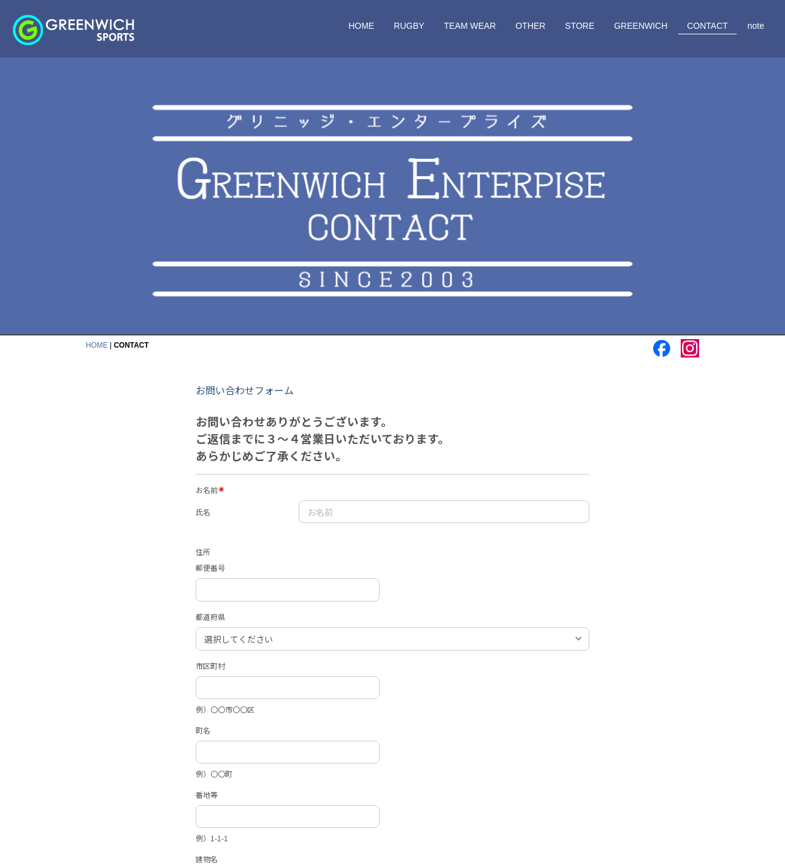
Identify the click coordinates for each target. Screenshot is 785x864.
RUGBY (409, 26)
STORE (579, 26)
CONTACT (707, 26)
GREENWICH (640, 26)
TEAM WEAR (470, 26)
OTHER (530, 26)
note (756, 26)
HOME (361, 26)
